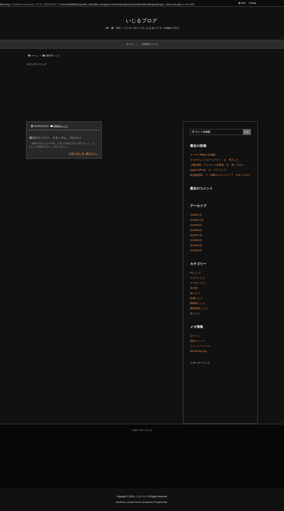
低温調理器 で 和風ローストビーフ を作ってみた (220, 175)
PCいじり (195, 272)
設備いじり (196, 298)
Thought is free (160, 502)
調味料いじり (61, 126)
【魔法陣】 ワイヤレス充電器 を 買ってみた (217, 164)
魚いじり (195, 313)
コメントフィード (200, 346)
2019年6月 (196, 240)
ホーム (34, 55)
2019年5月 (196, 245)
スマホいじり (197, 282)
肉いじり (195, 293)
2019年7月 (196, 235)
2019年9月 (196, 225)
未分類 (194, 288)
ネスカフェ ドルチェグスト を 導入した (214, 159)
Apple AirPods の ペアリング (208, 169)
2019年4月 (196, 250)
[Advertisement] (142, 92)
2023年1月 (196, 214)
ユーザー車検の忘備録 (202, 154)
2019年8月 (196, 230)
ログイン (195, 335)
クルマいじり (197, 277)
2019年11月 (197, 220)
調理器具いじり (199, 308)
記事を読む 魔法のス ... (84, 153)
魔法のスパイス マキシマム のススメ (55, 137)
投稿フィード (197, 340)
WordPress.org (198, 351)
